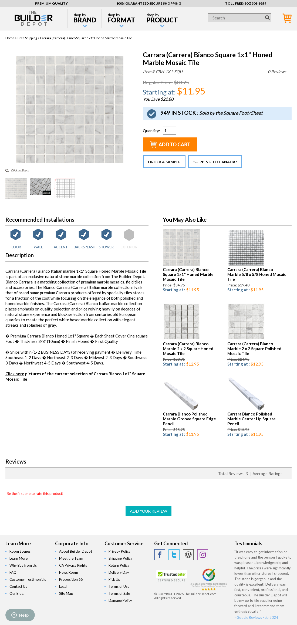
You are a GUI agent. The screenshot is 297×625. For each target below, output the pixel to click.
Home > (11, 38)
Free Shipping (27, 38)
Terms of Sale (119, 593)
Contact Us (18, 586)
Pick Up (114, 579)
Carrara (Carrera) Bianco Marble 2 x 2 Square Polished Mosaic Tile (254, 348)
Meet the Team (71, 558)
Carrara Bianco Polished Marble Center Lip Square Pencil (251, 418)
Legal (63, 586)
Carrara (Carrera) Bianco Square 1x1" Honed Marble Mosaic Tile (188, 274)
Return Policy (119, 565)
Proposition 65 (71, 579)
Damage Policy (120, 600)
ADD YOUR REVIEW (148, 511)
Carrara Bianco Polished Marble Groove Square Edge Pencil (189, 418)
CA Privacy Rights (73, 565)
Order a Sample (164, 162)
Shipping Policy (120, 558)
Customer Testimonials (27, 579)
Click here (14, 373)
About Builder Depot (75, 551)
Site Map (66, 593)
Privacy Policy (119, 551)
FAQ (12, 572)
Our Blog (16, 593)
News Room (68, 572)
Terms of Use (119, 586)
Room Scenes (20, 551)
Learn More (18, 558)
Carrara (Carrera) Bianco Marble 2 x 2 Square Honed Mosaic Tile (188, 348)
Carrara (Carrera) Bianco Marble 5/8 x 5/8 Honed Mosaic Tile (256, 274)
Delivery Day (119, 572)
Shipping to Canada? (215, 162)
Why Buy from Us (23, 565)
